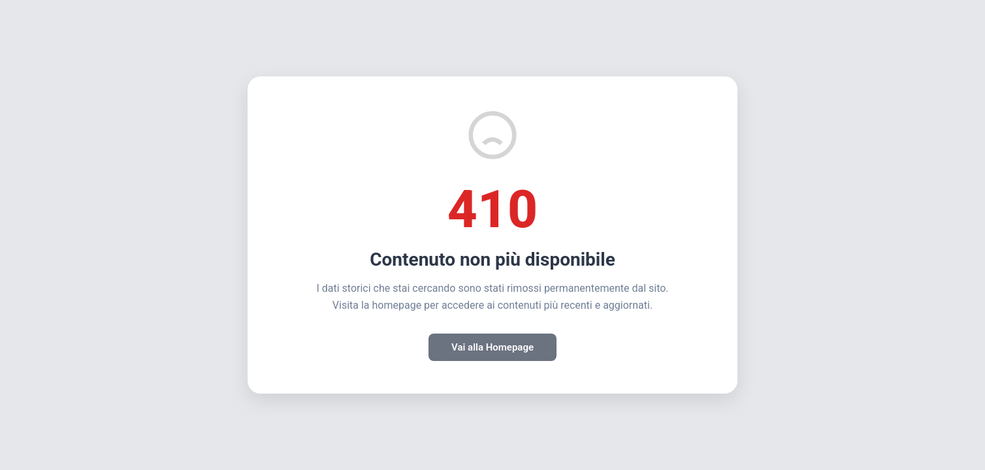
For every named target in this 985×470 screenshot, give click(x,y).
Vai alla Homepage (492, 347)
